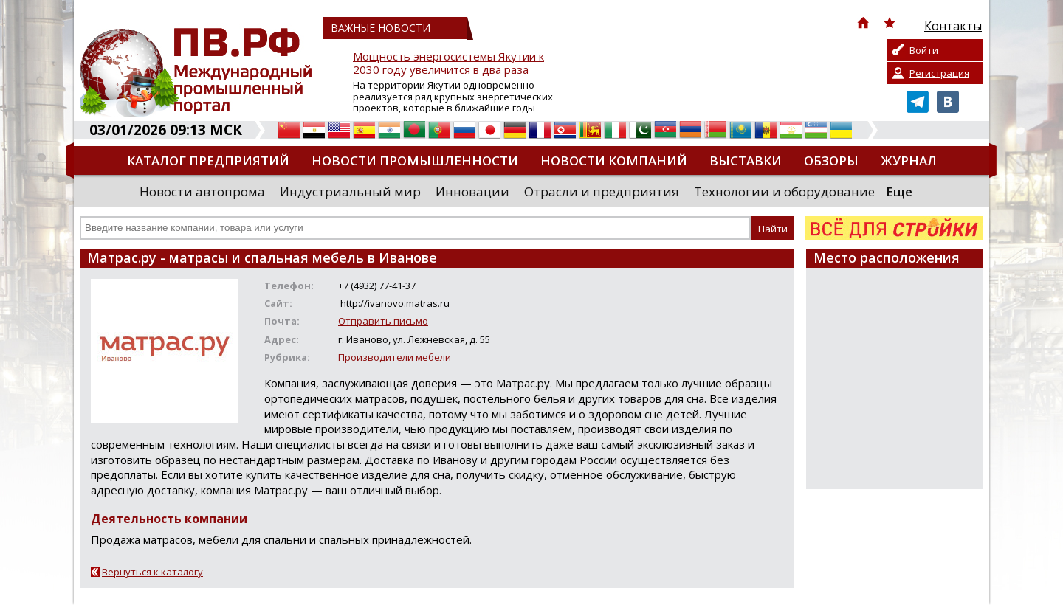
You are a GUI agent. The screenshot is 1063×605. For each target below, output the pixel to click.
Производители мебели (394, 357)
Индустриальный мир (350, 191)
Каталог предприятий (208, 160)
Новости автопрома (202, 191)
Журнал (909, 160)
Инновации (472, 191)
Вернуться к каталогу (152, 571)
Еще (899, 191)
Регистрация (939, 73)
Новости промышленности (415, 160)
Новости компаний (613, 160)
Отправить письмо (383, 321)
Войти (923, 50)
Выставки (745, 160)
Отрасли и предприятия (601, 191)
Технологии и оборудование (784, 191)
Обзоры (831, 160)
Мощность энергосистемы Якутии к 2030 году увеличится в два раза (448, 63)
